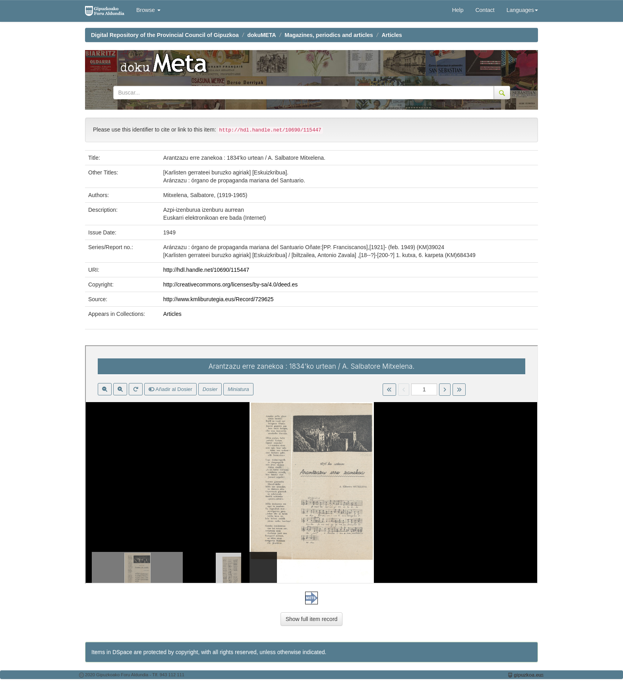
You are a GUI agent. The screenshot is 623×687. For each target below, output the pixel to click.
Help (458, 10)
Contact (484, 10)
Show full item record (312, 619)
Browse (148, 10)
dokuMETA (262, 35)
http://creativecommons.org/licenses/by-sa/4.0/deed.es (230, 284)
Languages (522, 10)
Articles (391, 35)
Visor (311, 464)
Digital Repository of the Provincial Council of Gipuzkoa (165, 35)
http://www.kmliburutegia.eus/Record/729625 (218, 299)
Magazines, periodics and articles (328, 35)
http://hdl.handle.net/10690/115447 (206, 270)
